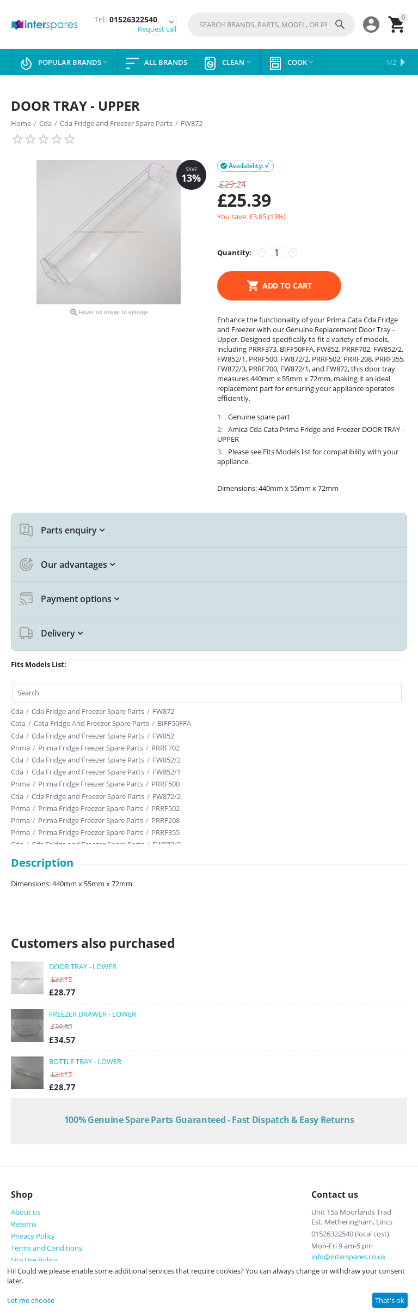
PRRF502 (165, 808)
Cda (45, 123)
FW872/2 (166, 796)
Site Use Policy (34, 1260)
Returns (23, 1224)
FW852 (163, 736)
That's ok (389, 1300)
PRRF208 (165, 820)
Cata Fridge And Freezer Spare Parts (91, 723)
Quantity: (234, 252)
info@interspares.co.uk (348, 1257)
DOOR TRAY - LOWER (82, 966)
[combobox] (271, 25)
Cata (18, 723)
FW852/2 (166, 760)
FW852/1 (166, 772)
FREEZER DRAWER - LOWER (92, 1014)
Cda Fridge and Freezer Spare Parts (116, 123)
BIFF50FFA (174, 723)
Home (21, 123)
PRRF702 (165, 748)
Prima (20, 748)
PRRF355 (165, 832)
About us (25, 1212)
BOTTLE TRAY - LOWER (85, 1061)
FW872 (191, 123)
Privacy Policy (33, 1236)
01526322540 (125, 20)
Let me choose (30, 1300)
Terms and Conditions (46, 1248)
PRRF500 (165, 784)
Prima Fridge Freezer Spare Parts (90, 748)
